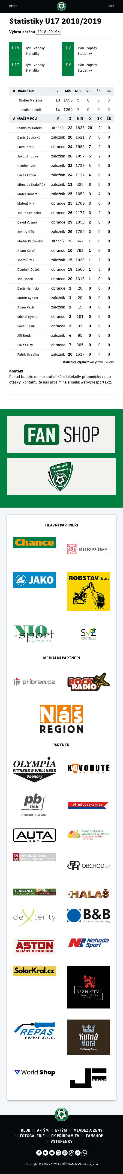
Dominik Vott (26, 166)
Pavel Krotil (26, 147)
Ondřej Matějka (30, 100)
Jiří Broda (24, 336)
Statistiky (32, 54)
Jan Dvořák (25, 232)
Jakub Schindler (29, 213)
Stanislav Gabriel (30, 128)
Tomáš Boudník (30, 110)
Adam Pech (25, 307)
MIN (80, 118)
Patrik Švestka (28, 354)
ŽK (98, 91)
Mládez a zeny (87, 1130)
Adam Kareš (26, 251)
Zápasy (39, 48)
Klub (25, 1130)
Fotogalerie (32, 1135)
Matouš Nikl (26, 203)
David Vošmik (27, 222)
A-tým (43, 1130)
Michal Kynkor (28, 317)
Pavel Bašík (26, 326)
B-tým (61, 1130)
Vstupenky (61, 1141)
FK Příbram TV (65, 1135)
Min (68, 91)
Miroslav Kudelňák (31, 185)
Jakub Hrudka (27, 156)
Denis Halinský (28, 288)
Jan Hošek (25, 279)
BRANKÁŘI (26, 91)
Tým (28, 48)
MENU (13, 6)
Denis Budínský (28, 137)
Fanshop (94, 1135)
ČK (109, 91)
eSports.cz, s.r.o (88, 1164)
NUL (78, 91)
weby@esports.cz (96, 382)
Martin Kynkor (27, 298)
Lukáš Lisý (25, 345)
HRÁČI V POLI (26, 118)
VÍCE (111, 6)
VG (88, 91)
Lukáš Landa (26, 175)
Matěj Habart (27, 194)
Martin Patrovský (30, 241)
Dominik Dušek (28, 269)
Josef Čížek (26, 260)
